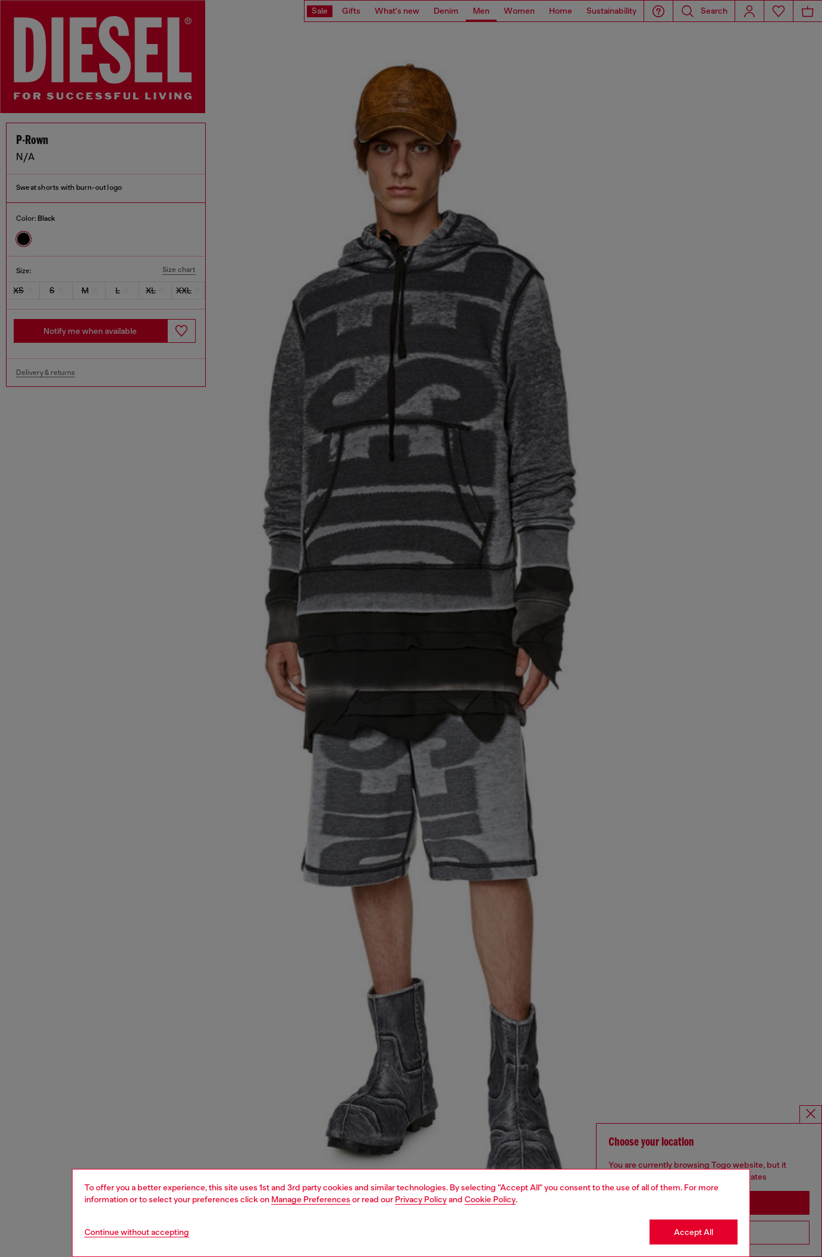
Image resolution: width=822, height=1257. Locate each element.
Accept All (693, 1232)
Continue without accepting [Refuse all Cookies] (136, 1232)
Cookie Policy (490, 1199)
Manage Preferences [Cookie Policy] (310, 1199)
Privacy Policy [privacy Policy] (421, 1199)
